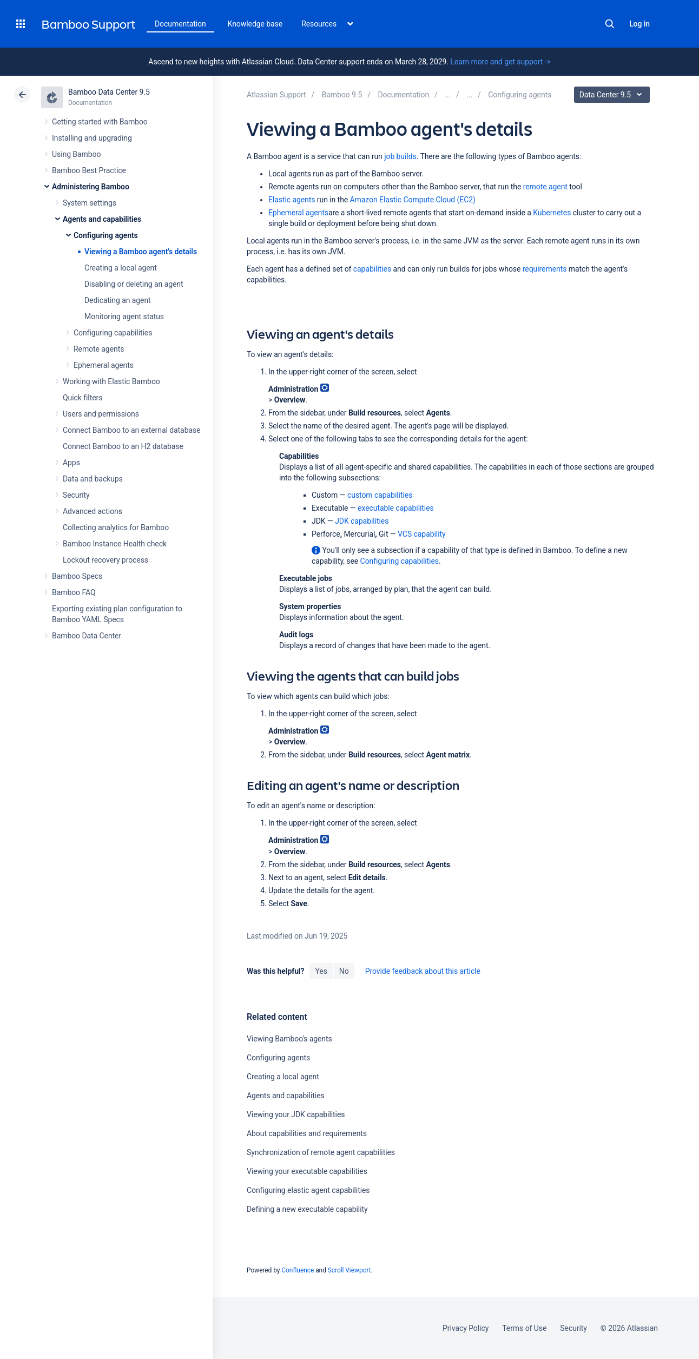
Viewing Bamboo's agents (289, 1038)
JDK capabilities (361, 521)
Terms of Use (524, 1328)
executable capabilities (396, 508)
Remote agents (99, 349)
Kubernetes (552, 212)
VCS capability (421, 534)
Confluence (297, 1270)
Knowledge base (255, 23)
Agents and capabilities (102, 219)
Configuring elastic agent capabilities (308, 1190)
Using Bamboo (76, 154)
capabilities (372, 269)
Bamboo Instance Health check (115, 543)
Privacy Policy (466, 1328)
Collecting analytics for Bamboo (116, 527)
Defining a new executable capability (307, 1209)
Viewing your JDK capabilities (296, 1114)
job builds (400, 156)
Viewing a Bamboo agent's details (140, 251)
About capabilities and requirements (307, 1133)
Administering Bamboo (90, 186)
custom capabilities (379, 495)
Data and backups (93, 478)
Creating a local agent (120, 267)
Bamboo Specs (77, 576)
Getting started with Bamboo (100, 121)
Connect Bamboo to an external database (132, 430)
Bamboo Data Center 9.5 (109, 92)
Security (76, 495)
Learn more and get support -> (500, 61)
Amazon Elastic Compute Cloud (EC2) (413, 199)
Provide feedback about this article (422, 971)
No (344, 971)
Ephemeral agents (104, 365)
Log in (639, 23)
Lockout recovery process (105, 560)
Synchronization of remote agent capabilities (321, 1152)
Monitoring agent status (124, 316)
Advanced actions (92, 511)
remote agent (545, 186)
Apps (71, 462)
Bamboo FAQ (73, 592)
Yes (321, 971)
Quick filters (82, 397)
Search (609, 23)
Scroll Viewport (349, 1270)
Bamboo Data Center (86, 635)
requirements (545, 269)
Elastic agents (291, 199)
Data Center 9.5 (613, 94)
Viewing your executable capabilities (307, 1171)
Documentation (180, 23)
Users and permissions (101, 414)
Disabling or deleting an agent (133, 284)
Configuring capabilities (113, 332)
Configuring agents (106, 235)
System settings (89, 203)
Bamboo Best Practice (89, 170)
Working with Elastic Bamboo (111, 381)
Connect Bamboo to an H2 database (123, 446)
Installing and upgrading (92, 138)
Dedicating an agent (117, 300)
